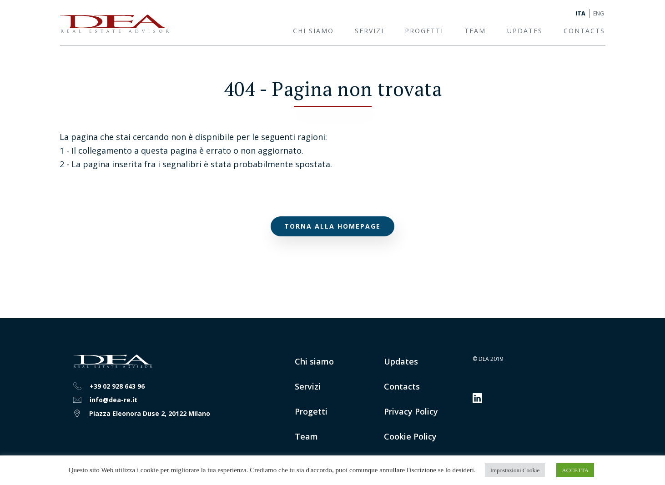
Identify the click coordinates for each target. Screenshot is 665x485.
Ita (580, 13)
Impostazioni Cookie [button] (515, 470)
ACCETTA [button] (575, 470)
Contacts (584, 30)
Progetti (424, 30)
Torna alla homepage (332, 226)
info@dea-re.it (113, 399)
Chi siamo (313, 30)
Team (475, 30)
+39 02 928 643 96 (117, 386)
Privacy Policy (411, 411)
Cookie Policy (410, 436)
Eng (598, 13)
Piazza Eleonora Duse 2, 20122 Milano (149, 413)
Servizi (369, 30)
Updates (525, 30)
